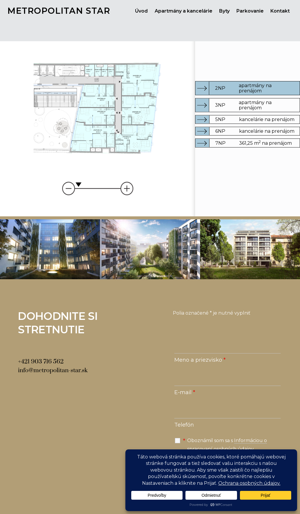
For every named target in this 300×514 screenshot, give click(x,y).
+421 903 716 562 (41, 361)
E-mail (184, 392)
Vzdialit (70, 188)
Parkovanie (250, 11)
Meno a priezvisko (200, 360)
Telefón (184, 425)
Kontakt (280, 11)
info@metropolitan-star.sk (53, 370)
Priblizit (124, 188)
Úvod (141, 11)
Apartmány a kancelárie (183, 11)
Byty (224, 11)
